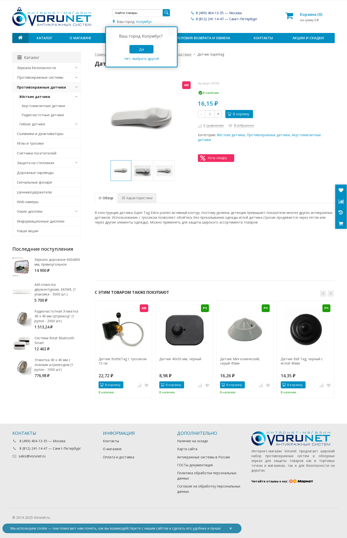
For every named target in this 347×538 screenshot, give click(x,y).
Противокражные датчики (268, 135)
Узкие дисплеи (29, 211)
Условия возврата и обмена (203, 38)
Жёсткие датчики (231, 135)
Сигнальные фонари (34, 182)
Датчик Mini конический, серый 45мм (240, 361)
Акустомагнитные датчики (43, 105)
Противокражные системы (40, 77)
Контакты (263, 38)
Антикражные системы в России (203, 457)
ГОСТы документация (195, 465)
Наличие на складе (192, 441)
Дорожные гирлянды (35, 172)
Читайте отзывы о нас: (282, 481)
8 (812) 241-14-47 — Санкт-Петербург (224, 19)
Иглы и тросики (30, 143)
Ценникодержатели (34, 192)
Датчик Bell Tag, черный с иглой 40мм (302, 361)
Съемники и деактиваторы (40, 133)
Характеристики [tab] (137, 198)
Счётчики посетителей (36, 153)
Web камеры (28, 201)
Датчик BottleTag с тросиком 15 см (123, 361)
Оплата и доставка (118, 457)
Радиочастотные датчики (43, 115)
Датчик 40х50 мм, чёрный (180, 359)
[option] (121, 170)
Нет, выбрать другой (141, 58)
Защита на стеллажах (35, 162)
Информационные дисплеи (40, 221)
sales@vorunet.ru (29, 456)
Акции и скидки (308, 38)
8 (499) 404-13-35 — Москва (216, 13)
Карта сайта (187, 449)
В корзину (238, 114)
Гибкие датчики (32, 124)
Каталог (44, 38)
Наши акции (27, 230)
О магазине (80, 38)
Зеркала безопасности (36, 67)
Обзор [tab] (106, 198)
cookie (42, 528)
